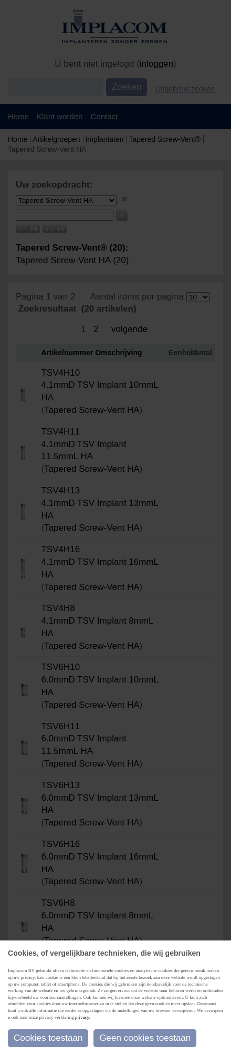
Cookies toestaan (48, 1038)
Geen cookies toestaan (145, 1038)
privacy (82, 1017)
